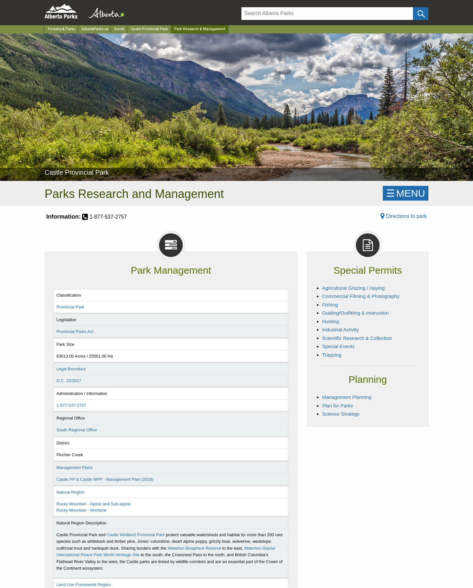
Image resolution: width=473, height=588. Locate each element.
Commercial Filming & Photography (361, 296)
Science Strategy (340, 414)
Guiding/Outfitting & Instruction (355, 313)
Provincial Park (70, 306)
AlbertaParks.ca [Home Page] (95, 29)
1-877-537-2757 (71, 405)
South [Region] (119, 29)
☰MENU (405, 193)
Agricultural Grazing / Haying (353, 288)
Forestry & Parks (61, 29)
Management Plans (74, 467)
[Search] (327, 13)
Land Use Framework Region (83, 584)
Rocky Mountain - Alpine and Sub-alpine (93, 503)
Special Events (338, 346)
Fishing (330, 304)
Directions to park (403, 216)
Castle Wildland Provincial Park (136, 534)
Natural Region (70, 492)
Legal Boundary (71, 368)
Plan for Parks (337, 405)
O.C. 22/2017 (68, 380)
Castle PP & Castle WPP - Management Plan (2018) (105, 479)
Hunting (330, 321)
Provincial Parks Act (74, 331)
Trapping (331, 355)
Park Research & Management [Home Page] (199, 29)
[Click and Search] (420, 13)
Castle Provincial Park (149, 29)
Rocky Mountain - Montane (81, 510)
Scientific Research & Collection (357, 338)
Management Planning (346, 397)
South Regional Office (76, 429)
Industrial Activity (340, 329)
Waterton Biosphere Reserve (194, 548)
